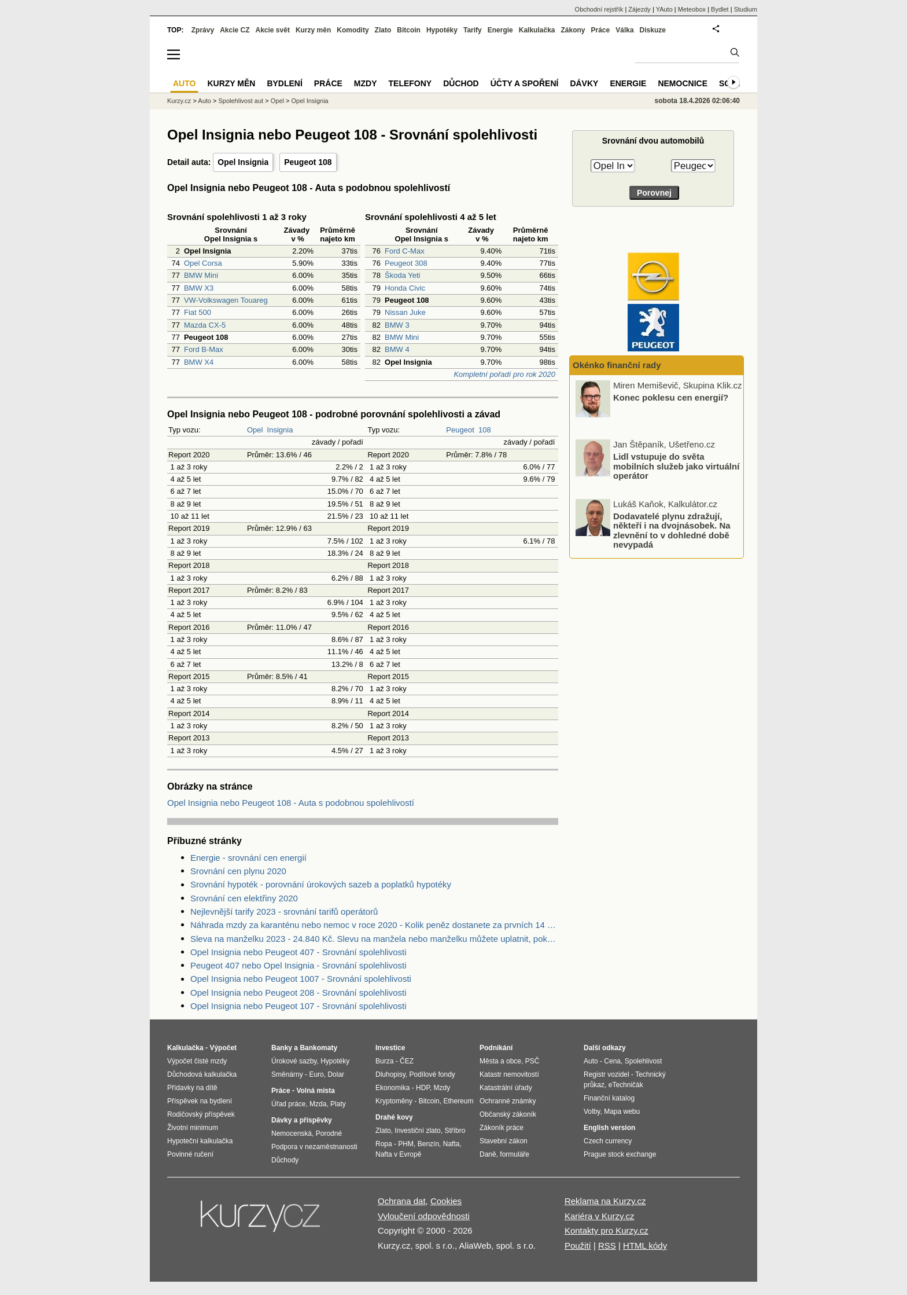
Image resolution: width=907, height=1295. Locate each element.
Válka (624, 30)
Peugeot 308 (406, 263)
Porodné (329, 1133)
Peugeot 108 (307, 162)
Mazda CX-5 (205, 325)
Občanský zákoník (508, 1114)
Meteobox (692, 9)
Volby (592, 1111)
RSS (607, 1245)
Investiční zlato (417, 1131)
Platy (338, 1104)
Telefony (410, 83)
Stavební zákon (504, 1141)
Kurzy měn (313, 30)
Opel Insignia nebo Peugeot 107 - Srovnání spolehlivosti (298, 1006)
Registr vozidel (606, 1074)
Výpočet (223, 1048)
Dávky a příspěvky (301, 1120)
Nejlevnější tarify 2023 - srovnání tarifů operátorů (284, 911)
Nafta (451, 1144)
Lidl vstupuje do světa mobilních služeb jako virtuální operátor (676, 466)
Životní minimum (192, 1128)
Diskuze (653, 30)
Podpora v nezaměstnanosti (314, 1147)
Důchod (460, 83)
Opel (255, 429)
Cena (612, 1061)
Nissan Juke (405, 312)
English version (609, 1128)
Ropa (383, 1144)
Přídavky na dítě (192, 1088)
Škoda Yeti (402, 275)
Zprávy (202, 30)
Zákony (573, 30)
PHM (406, 1144)
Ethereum (458, 1101)
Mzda (317, 1104)
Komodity (352, 30)
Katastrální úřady (506, 1088)
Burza (384, 1061)
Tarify (472, 30)
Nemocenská (291, 1133)
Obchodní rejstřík (599, 9)
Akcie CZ (234, 30)
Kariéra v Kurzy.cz (600, 1216)
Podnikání (496, 1048)
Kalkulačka (537, 30)
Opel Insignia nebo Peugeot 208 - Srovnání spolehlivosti (298, 992)
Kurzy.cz (179, 100)
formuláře (514, 1154)
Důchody (284, 1160)
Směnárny (287, 1074)
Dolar (335, 1074)
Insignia (280, 429)
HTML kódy (645, 1245)
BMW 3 (397, 325)
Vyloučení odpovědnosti (424, 1216)
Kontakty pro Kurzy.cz (606, 1230)
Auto (204, 100)
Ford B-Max (203, 349)
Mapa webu (622, 1111)
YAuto (664, 9)
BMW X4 (198, 362)
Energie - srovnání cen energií (248, 858)
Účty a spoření (525, 83)
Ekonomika (392, 1088)
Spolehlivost (643, 1061)
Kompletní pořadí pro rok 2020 (504, 374)
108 (484, 429)
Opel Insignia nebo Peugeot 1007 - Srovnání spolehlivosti (300, 979)
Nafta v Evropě (398, 1154)
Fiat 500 (197, 312)
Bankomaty (318, 1048)
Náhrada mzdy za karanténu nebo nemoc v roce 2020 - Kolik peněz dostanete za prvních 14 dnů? (374, 925)
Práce (600, 30)
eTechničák (626, 1085)
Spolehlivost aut (240, 100)
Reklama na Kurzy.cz (605, 1201)
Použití (578, 1245)
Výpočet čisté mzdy (197, 1061)
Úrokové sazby (293, 1061)
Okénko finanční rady (617, 365)
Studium (745, 9)
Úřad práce (288, 1104)
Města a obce (500, 1061)
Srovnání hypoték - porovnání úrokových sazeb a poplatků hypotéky (320, 884)
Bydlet (720, 9)
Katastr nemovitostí (509, 1074)
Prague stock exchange (620, 1154)
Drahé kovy (394, 1117)
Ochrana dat (402, 1201)
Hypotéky (442, 30)
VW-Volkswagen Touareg (226, 300)
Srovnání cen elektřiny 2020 (244, 898)
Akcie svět (273, 30)
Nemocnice (682, 83)
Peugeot (460, 429)
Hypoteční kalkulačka (200, 1141)
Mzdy (365, 83)
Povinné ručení (190, 1154)
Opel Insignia (242, 162)
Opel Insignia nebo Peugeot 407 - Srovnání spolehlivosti (298, 952)
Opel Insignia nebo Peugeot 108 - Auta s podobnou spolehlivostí (290, 803)
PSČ (532, 1061)
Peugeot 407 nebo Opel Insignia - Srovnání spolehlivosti (298, 965)
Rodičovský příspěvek (201, 1114)
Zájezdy (639, 9)
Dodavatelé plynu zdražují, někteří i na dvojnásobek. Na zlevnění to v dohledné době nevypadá (672, 530)
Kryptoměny (393, 1101)
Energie (500, 30)
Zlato (383, 30)
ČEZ (407, 1061)
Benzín (428, 1144)
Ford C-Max (405, 251)
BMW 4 (397, 349)
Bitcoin (409, 30)
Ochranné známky (508, 1101)
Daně (488, 1154)
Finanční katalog (609, 1098)
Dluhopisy (390, 1074)
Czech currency (608, 1141)
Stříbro (454, 1131)
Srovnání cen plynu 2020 (238, 871)
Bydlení (284, 83)
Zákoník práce (501, 1128)
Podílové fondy (432, 1074)
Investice (390, 1048)
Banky (281, 1048)
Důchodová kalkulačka (202, 1074)
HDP (423, 1088)
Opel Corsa (203, 263)
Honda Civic (405, 288)
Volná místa (315, 1091)
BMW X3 (198, 288)
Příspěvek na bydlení (199, 1101)
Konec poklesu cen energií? (670, 397)
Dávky (584, 83)
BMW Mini (201, 275)
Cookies (446, 1201)
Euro (316, 1074)
